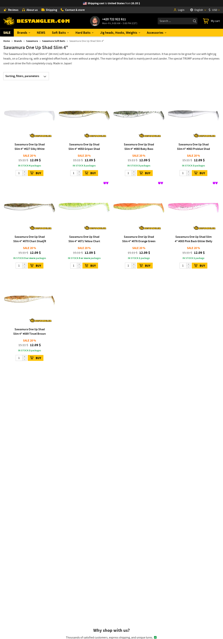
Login (178, 10)
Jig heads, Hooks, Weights (118, 32)
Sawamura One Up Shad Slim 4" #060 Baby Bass (139, 146)
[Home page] (36, 21)
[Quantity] (21, 173)
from (114, 3)
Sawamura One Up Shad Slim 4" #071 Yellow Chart (84, 239)
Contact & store (72, 10)
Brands (22, 32)
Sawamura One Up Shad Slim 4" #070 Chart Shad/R (29, 239)
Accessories (155, 32)
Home (6, 41)
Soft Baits (59, 32)
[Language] (198, 10)
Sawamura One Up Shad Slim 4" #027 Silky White (30, 146)
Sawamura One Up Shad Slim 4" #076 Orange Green (138, 239)
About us (30, 10)
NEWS (41, 32)
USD (212, 10)
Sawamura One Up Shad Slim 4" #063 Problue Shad (193, 146)
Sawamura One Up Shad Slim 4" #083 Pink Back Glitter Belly (193, 239)
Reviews (10, 10)
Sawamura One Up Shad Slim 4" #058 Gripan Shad (84, 146)
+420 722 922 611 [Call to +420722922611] (114, 19)
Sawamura (32, 41)
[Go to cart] (211, 21)
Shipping (49, 10)
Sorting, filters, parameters (27, 76)
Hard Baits (83, 32)
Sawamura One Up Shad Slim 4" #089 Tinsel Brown (29, 331)
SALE (6, 32)
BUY (35, 173)
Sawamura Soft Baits (53, 41)
